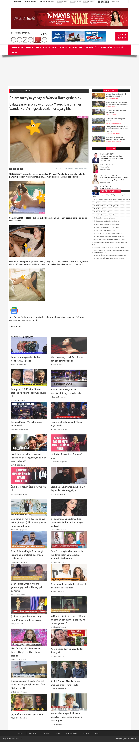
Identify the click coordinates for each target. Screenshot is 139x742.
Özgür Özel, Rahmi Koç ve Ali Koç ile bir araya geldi (109, 194)
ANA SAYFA (17, 2)
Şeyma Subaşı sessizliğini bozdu (27, 695)
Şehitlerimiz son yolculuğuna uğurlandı (105, 150)
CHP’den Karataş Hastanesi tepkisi (104, 156)
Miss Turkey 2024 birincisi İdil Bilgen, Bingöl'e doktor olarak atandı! (25, 628)
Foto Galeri (46, 733)
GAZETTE (19, 739)
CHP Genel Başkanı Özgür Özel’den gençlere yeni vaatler (111, 146)
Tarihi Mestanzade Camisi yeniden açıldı (105, 171)
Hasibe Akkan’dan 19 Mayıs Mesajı (104, 162)
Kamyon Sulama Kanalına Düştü (103, 177)
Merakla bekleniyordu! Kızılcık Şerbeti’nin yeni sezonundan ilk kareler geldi (66, 693)
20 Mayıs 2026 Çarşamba (20, 33)
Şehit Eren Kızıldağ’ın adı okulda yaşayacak (107, 180)
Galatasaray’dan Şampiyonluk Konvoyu (105, 168)
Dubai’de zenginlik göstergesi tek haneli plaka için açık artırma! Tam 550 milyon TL (28, 660)
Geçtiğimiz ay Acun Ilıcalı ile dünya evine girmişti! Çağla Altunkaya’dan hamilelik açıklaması (28, 498)
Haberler (19, 91)
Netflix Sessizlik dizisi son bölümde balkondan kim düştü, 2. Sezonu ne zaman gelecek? (68, 595)
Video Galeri (33, 733)
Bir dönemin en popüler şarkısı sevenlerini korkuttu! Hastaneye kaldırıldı (67, 498)
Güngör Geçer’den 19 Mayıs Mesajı (104, 159)
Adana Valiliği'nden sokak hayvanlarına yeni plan (108, 183)
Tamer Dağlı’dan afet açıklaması (103, 165)
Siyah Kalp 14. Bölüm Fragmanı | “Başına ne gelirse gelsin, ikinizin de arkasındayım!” (28, 433)
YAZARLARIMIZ (30, 2)
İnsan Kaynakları (71, 733)
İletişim (97, 733)
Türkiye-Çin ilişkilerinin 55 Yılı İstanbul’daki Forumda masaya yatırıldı (117, 122)
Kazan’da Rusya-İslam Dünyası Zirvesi (105, 174)
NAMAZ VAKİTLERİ (46, 2)
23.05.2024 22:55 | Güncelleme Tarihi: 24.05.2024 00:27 (72, 168)
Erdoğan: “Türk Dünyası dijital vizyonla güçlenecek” (109, 186)
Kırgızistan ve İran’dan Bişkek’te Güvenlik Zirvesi (108, 205)
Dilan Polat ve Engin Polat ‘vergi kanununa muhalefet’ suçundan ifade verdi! (27, 530)
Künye (58, 733)
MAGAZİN (27, 91)
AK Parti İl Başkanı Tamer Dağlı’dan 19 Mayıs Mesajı (109, 153)
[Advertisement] (69, 70)
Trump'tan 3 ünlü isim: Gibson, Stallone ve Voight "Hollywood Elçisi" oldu (29, 368)
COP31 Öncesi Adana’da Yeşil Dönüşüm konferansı (109, 202)
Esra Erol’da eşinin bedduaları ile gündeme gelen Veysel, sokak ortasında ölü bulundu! (67, 530)
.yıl (44, 33)
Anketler (21, 733)
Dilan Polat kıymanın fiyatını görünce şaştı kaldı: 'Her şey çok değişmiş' (27, 563)
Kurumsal (86, 733)
